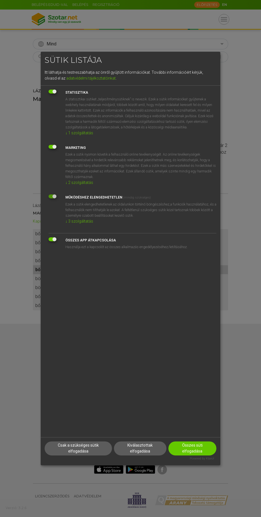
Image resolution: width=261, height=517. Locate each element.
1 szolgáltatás (79, 133)
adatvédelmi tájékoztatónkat (91, 78)
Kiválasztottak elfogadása (140, 448)
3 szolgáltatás (79, 221)
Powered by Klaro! (202, 459)
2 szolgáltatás (79, 182)
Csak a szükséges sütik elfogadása (78, 448)
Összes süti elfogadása (192, 448)
